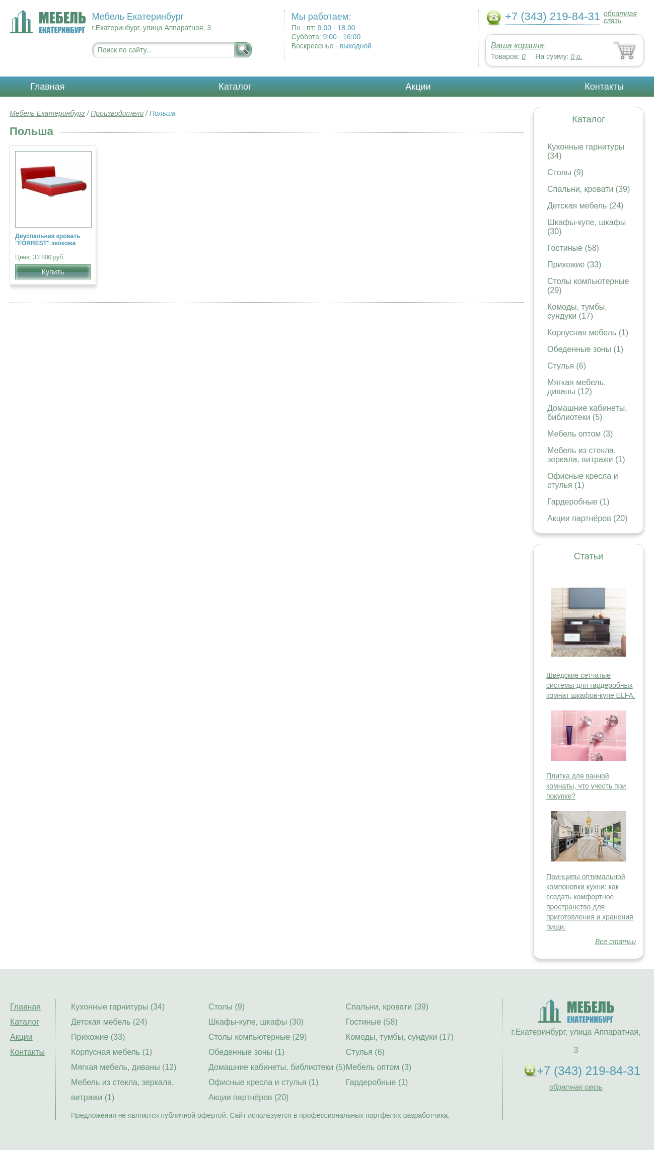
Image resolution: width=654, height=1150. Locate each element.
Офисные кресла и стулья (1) (582, 480)
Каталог (235, 87)
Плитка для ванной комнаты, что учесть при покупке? (586, 786)
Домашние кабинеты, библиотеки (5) (587, 412)
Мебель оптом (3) (580, 433)
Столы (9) (565, 172)
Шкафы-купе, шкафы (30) (256, 1022)
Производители (117, 113)
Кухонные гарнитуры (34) (118, 1006)
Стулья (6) (566, 366)
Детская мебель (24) (585, 205)
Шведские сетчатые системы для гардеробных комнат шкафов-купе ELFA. (590, 685)
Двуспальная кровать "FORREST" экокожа (48, 240)
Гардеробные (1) (578, 501)
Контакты (604, 87)
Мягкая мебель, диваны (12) (576, 387)
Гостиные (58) (573, 248)
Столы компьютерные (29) (257, 1037)
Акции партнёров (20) (587, 518)
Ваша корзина (517, 45)
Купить (53, 272)
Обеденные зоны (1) (585, 349)
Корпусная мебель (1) (587, 332)
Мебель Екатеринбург (47, 113)
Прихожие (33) (574, 264)
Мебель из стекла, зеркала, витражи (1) (586, 455)
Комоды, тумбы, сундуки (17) (577, 311)
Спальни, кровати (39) (588, 189)
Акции (417, 87)
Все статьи (615, 942)
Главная (47, 87)
